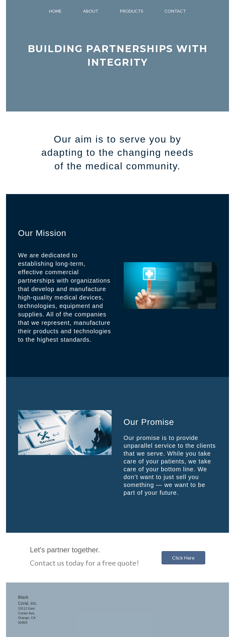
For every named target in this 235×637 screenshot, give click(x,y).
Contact (175, 11)
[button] (183, 557)
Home (55, 11)
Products (131, 11)
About (90, 11)
